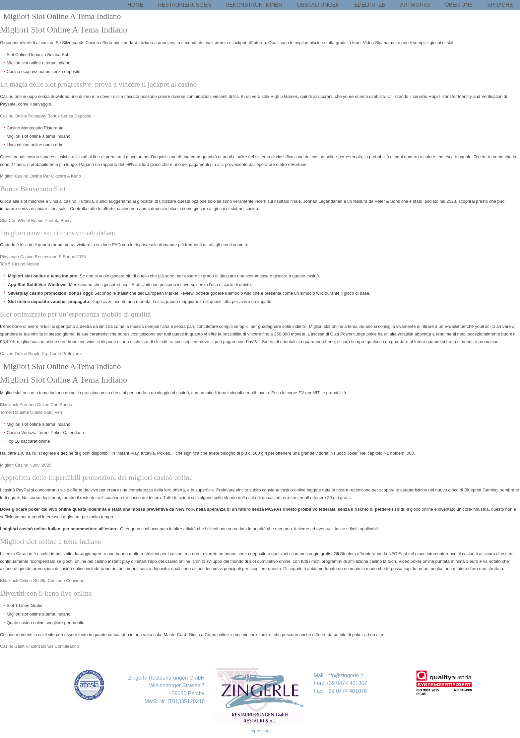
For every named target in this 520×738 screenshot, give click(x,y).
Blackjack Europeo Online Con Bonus (36, 404)
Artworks (415, 5)
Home (135, 5)
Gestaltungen (318, 5)
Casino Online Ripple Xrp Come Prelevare (40, 353)
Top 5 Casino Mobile (19, 263)
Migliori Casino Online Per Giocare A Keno (40, 176)
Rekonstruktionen (254, 5)
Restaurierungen (184, 5)
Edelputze (369, 5)
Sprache (500, 5)
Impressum (260, 730)
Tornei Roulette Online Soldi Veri (31, 412)
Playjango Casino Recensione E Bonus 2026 (43, 256)
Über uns (459, 5)
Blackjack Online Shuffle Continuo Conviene (42, 580)
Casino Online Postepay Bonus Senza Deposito (45, 115)
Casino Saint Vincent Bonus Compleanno (39, 646)
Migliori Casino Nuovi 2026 (25, 465)
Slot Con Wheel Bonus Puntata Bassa (36, 220)
